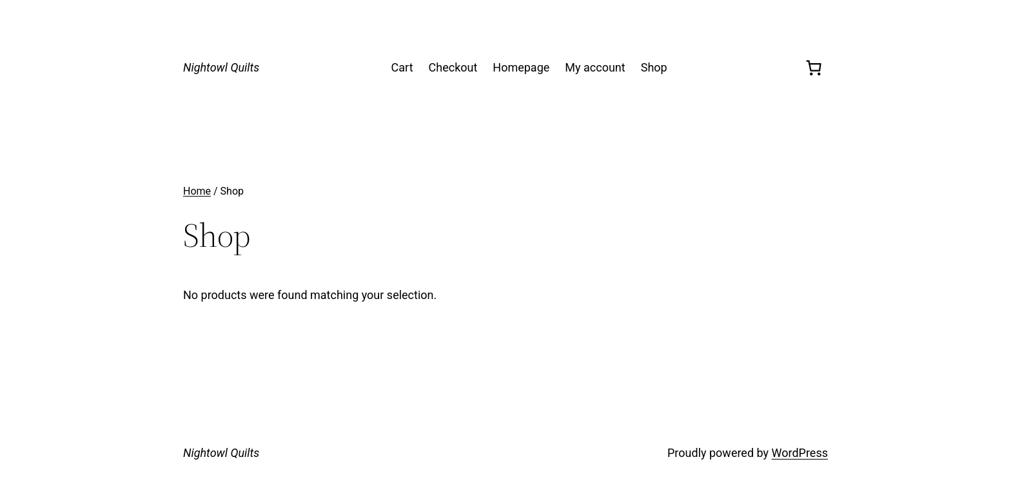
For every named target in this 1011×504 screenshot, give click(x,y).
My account (595, 67)
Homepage (521, 67)
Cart (402, 67)
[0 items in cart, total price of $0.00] (813, 67)
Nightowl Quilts (221, 67)
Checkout (453, 67)
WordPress (800, 453)
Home (197, 191)
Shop (654, 67)
